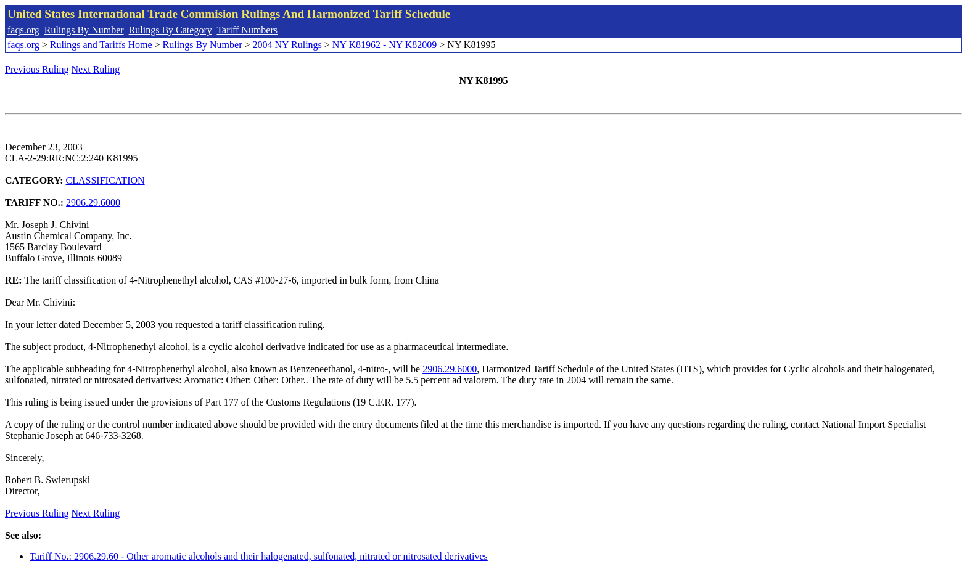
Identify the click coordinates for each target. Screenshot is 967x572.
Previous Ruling (37, 69)
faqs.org (23, 30)
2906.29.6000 (93, 202)
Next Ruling (96, 69)
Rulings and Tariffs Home (101, 44)
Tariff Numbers (247, 30)
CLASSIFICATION (105, 180)
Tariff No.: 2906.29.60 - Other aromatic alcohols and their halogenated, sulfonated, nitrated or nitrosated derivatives (259, 556)
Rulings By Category (170, 30)
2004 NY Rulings (287, 44)
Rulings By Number (84, 30)
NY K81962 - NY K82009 (384, 44)
